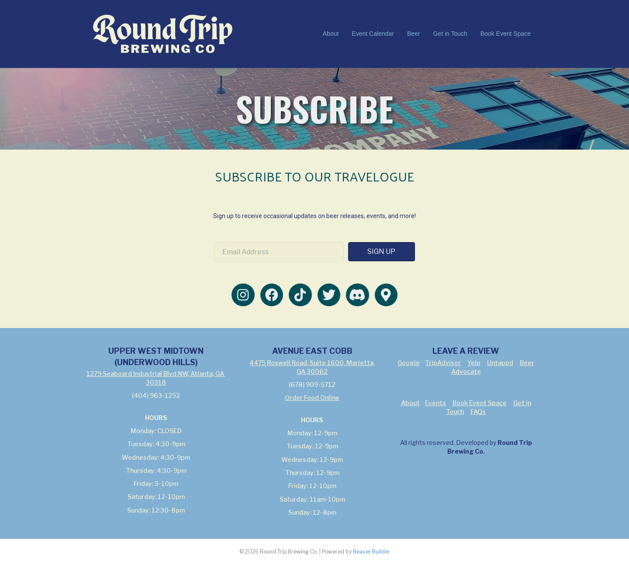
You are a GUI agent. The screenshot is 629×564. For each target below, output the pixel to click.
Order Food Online (312, 397)
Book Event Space (505, 33)
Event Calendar (373, 33)
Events (435, 403)
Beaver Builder (371, 551)
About (331, 33)
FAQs (478, 411)
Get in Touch (450, 33)
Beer (413, 33)
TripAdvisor (443, 362)
